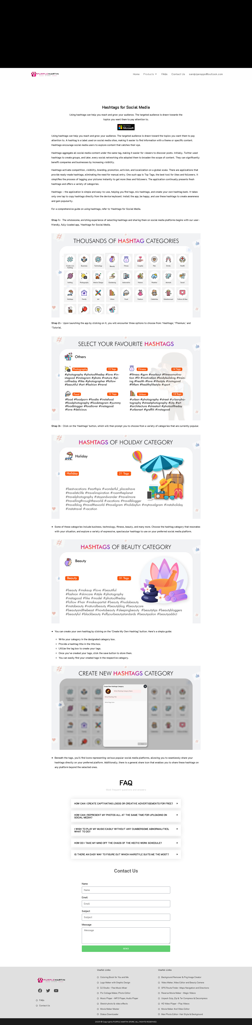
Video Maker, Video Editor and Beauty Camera (182, 982)
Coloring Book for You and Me (114, 977)
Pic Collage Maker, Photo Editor (115, 993)
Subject (86, 911)
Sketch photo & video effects (114, 1003)
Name (85, 883)
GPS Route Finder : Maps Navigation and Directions (185, 987)
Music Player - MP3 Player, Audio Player (119, 998)
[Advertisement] (126, 34)
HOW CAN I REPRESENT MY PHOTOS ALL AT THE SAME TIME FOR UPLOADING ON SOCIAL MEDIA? (120, 816)
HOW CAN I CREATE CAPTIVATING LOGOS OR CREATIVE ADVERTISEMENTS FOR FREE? (123, 803)
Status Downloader (109, 1014)
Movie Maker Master (109, 1008)
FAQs (41, 1000)
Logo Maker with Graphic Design (115, 982)
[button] (126, 803)
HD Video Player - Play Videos (175, 1003)
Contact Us (44, 1005)
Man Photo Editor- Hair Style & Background (182, 1014)
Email (85, 897)
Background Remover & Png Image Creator (181, 977)
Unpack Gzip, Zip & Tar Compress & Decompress (184, 998)
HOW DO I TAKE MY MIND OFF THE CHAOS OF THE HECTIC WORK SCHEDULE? (118, 843)
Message (86, 924)
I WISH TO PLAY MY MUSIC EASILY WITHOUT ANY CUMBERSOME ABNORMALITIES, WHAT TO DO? (121, 830)
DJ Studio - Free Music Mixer (113, 987)
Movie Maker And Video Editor (175, 1008)
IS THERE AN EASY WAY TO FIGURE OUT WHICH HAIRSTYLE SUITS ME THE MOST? (121, 854)
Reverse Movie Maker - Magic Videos (178, 993)
